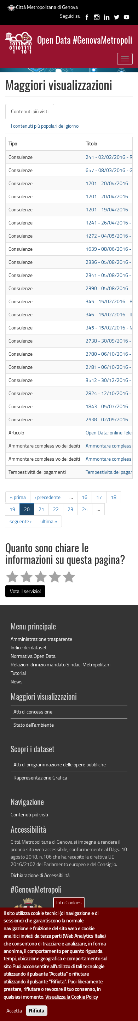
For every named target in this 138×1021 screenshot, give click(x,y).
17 (99, 497)
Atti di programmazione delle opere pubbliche (59, 764)
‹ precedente (48, 497)
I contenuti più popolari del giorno (45, 125)
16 (84, 497)
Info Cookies (69, 911)
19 (12, 509)
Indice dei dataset (29, 647)
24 (85, 509)
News (17, 681)
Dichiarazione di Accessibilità (40, 875)
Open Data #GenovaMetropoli (84, 41)
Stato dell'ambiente (33, 724)
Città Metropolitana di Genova (42, 7)
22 (56, 509)
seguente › (20, 521)
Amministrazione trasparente (41, 639)
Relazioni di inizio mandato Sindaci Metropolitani (60, 664)
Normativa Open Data (33, 656)
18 (113, 497)
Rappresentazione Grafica (40, 777)
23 (70, 509)
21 (41, 509)
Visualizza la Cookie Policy (71, 1006)
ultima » (48, 521)
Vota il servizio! (25, 591)
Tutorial (18, 673)
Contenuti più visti (32, 113)
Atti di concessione (32, 711)
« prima (18, 497)
